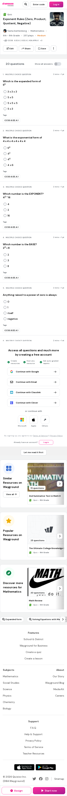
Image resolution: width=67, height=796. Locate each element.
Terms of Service (40, 436)
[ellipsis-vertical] (53, 48)
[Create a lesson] (33, 658)
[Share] (26, 49)
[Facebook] (41, 779)
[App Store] (24, 767)
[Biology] (7, 708)
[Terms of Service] (33, 747)
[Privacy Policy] (33, 740)
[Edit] (10, 49)
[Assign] (16, 790)
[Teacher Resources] (33, 753)
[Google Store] (46, 767)
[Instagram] (46, 779)
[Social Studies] (11, 682)
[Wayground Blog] (54, 682)
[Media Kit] (58, 689)
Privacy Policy (56, 436)
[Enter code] (39, 4)
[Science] (7, 689)
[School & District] (33, 639)
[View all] (11, 494)
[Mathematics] (10, 676)
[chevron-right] (60, 484)
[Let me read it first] (33, 452)
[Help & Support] (33, 734)
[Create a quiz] (33, 652)
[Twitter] (34, 779)
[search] (26, 4)
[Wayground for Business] (34, 645)
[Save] (42, 49)
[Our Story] (58, 676)
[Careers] (59, 695)
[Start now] (49, 790)
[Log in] (56, 4)
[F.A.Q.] (33, 727)
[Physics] (7, 695)
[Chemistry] (9, 702)
